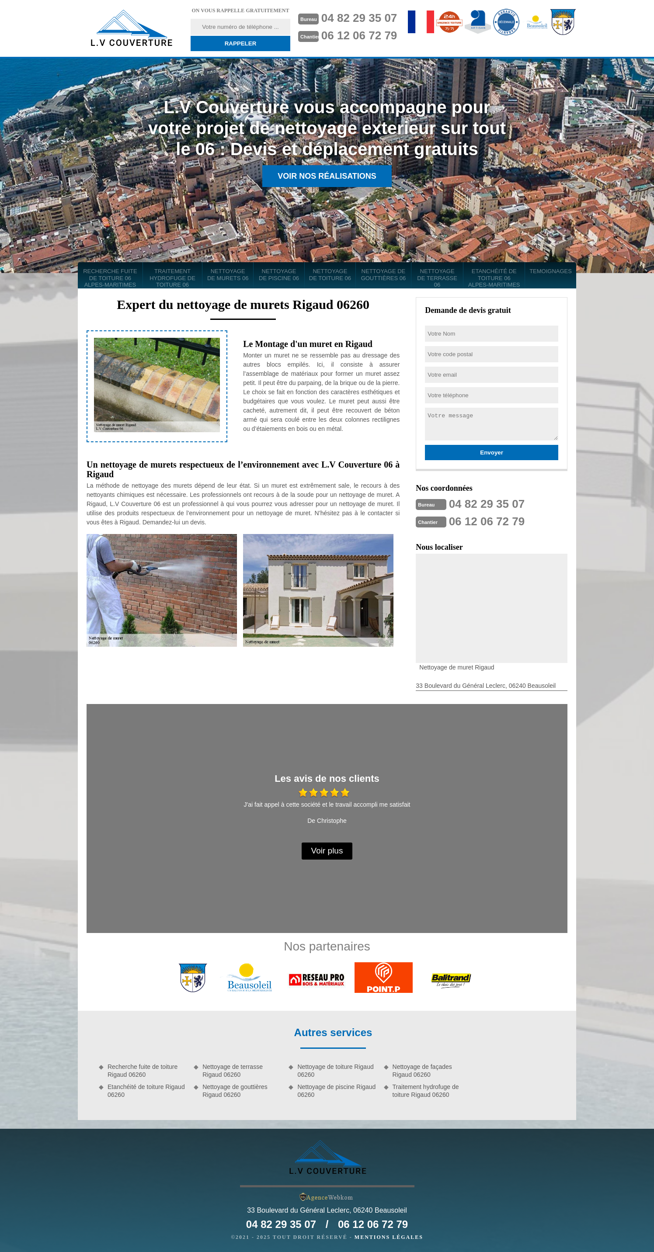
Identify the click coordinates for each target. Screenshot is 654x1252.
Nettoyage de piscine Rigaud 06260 (336, 1090)
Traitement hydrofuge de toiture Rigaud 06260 (426, 1090)
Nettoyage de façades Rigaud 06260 (422, 1070)
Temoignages (550, 271)
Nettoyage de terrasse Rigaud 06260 (232, 1070)
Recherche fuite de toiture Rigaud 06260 (142, 1070)
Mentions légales (389, 1237)
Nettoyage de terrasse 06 (437, 278)
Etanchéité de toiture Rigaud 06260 (146, 1090)
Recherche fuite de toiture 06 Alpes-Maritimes (110, 278)
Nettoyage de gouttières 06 (383, 274)
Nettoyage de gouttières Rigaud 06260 (235, 1090)
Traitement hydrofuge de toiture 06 (172, 278)
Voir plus (327, 850)
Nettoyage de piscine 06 (279, 274)
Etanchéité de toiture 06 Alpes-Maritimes (494, 278)
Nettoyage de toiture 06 (330, 274)
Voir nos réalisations (327, 176)
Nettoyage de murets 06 (228, 274)
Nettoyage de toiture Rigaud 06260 (335, 1070)
